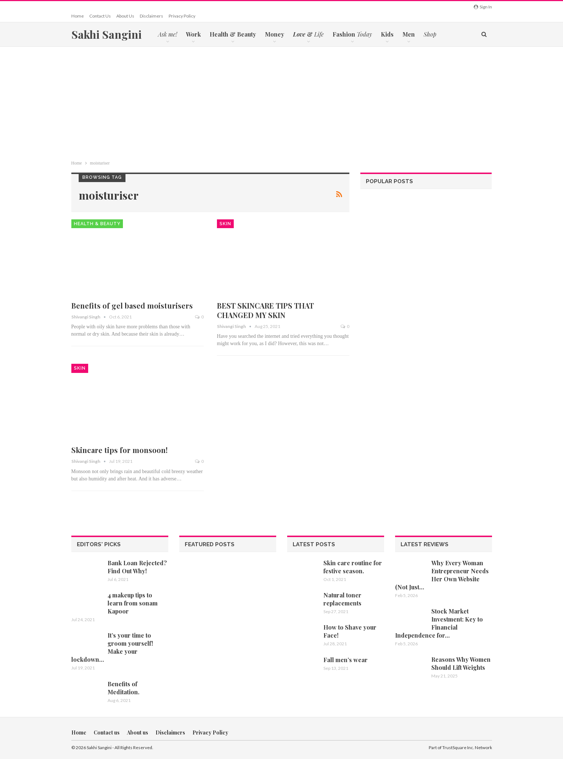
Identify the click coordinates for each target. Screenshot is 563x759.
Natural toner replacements (342, 599)
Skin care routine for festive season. (352, 567)
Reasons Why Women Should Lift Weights (461, 663)
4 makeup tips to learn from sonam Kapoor (133, 603)
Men (408, 34)
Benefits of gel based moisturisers (132, 305)
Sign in (483, 7)
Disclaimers (151, 16)
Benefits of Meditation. (123, 688)
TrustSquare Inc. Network (467, 747)
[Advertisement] (281, 101)
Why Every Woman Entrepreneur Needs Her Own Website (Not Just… (442, 575)
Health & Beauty (233, 34)
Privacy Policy (182, 16)
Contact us (100, 16)
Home (77, 16)
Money (274, 34)
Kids (387, 34)
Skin (225, 223)
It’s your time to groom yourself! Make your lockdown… (112, 647)
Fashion (352, 34)
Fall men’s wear (345, 660)
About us (125, 16)
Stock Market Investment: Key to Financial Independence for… (439, 623)
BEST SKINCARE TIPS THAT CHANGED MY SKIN (265, 310)
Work (193, 34)
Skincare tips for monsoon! (119, 450)
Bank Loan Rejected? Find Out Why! (137, 567)
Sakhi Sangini (106, 34)
